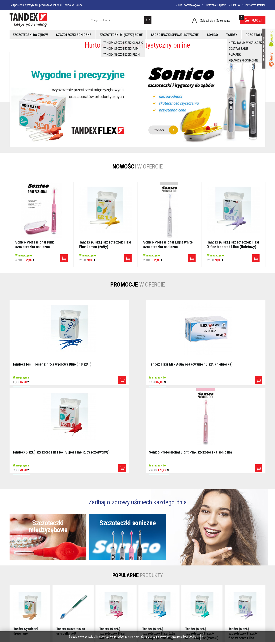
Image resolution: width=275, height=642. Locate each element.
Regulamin (94, 598)
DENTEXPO (128, 598)
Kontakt (92, 603)
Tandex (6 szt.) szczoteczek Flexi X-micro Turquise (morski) (201, 544)
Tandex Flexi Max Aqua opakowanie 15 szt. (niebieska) (103, 365)
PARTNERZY (129, 592)
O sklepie (93, 592)
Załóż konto (223, 20)
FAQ (90, 609)
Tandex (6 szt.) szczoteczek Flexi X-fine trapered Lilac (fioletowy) (233, 244)
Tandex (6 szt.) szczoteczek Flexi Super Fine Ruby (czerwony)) (169, 365)
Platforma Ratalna (255, 5)
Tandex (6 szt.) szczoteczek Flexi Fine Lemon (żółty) (105, 244)
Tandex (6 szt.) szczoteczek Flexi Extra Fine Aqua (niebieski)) (159, 544)
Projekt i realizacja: (246, 629)
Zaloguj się (206, 20)
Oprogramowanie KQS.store (209, 629)
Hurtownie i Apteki (215, 5)
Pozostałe (254, 35)
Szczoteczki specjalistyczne (175, 35)
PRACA (235, 5)
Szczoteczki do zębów (30, 35)
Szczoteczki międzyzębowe (121, 35)
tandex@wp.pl (52, 594)
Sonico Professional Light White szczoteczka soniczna (168, 244)
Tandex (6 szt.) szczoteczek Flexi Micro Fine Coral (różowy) (112, 544)
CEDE (125, 603)
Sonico (212, 35)
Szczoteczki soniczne (73, 35)
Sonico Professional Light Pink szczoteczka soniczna (232, 365)
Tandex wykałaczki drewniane (26, 542)
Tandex (231, 35)
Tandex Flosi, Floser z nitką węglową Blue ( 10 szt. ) (35, 365)
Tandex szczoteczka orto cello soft (70, 542)
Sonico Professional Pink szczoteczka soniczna (34, 244)
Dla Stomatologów (189, 5)
